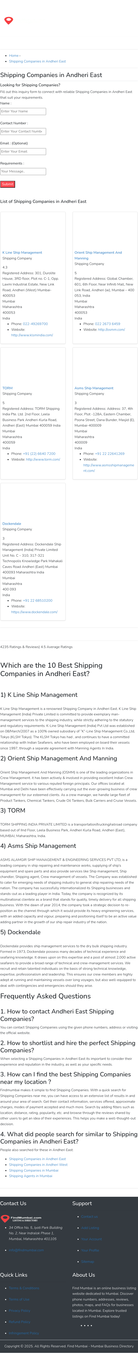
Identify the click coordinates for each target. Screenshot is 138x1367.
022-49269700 (35, 323)
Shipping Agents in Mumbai (30, 1176)
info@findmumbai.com (26, 1250)
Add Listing (90, 1227)
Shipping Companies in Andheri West (38, 1164)
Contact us (89, 1216)
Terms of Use (19, 1299)
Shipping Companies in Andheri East (37, 61)
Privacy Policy (19, 1310)
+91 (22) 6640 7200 (39, 453)
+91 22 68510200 (37, 600)
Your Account (91, 1239)
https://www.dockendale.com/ (34, 612)
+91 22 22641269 (109, 453)
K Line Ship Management (22, 252)
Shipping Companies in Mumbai (33, 1170)
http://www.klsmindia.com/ (32, 335)
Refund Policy (19, 1322)
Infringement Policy (24, 1333)
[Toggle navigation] (10, 6)
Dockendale (11, 523)
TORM (7, 388)
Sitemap (87, 1261)
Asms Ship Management (94, 388)
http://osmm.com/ (111, 329)
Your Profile (90, 1250)
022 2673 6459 (107, 323)
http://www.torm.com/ (43, 459)
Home (14, 55)
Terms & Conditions (24, 1288)
